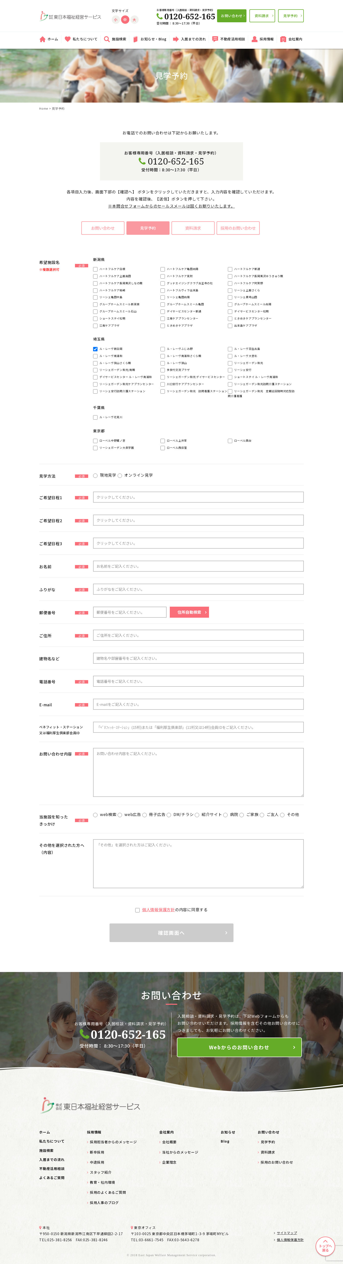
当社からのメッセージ (180, 1152)
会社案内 (295, 38)
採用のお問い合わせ (238, 228)
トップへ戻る (325, 1247)
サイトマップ (285, 1232)
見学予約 (290, 15)
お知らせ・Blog (154, 38)
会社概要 (169, 1141)
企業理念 (169, 1162)
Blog (225, 1141)
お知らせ (228, 1132)
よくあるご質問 (51, 1177)
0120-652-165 (171, 161)
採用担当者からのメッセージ (113, 1141)
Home (43, 108)
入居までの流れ (193, 38)
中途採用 (97, 1162)
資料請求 (262, 15)
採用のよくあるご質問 (108, 1192)
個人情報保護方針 (158, 909)
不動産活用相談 (232, 38)
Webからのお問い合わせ (239, 1047)
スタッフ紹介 (101, 1172)
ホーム (53, 38)
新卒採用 (97, 1152)
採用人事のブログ (104, 1202)
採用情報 (267, 38)
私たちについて (85, 38)
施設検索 (119, 38)
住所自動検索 (189, 612)
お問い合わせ (232, 15)
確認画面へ (171, 932)
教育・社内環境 (102, 1182)
